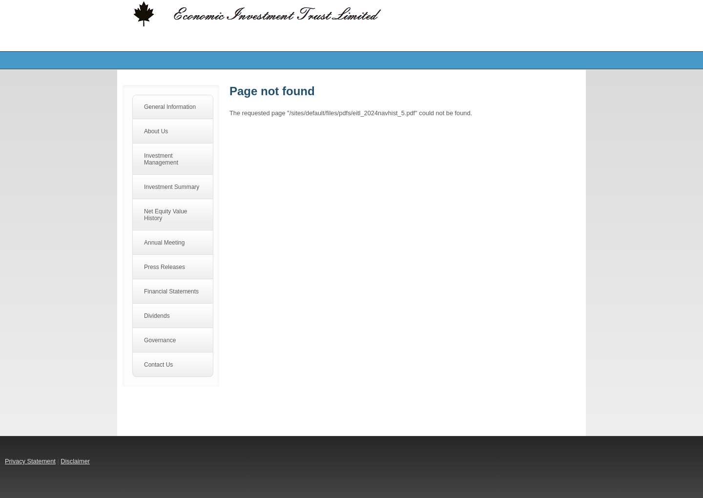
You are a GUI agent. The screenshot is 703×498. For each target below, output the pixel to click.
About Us (156, 131)
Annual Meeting (164, 242)
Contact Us (158, 364)
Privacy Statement (30, 461)
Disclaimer (75, 461)
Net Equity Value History (165, 215)
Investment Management (161, 159)
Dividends (157, 315)
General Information (170, 107)
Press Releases (164, 267)
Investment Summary (171, 187)
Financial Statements (171, 291)
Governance (160, 340)
